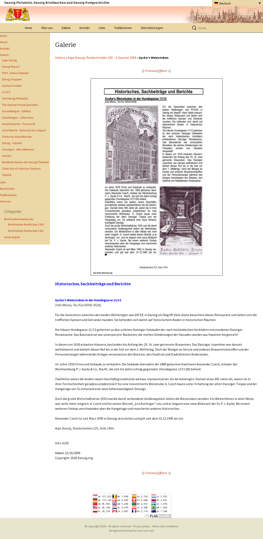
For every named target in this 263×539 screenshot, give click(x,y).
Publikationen (123, 28)
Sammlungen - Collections (18, 117)
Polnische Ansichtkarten (17, 137)
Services (5, 201)
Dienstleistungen (152, 28)
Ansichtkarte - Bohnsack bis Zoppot (24, 130)
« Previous (150, 71)
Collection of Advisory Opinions (21, 168)
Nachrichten (7, 188)
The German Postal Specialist (20, 105)
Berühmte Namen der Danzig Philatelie (25, 162)
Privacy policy (141, 526)
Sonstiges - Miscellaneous (18, 149)
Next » (164, 71)
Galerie (66, 28)
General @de (12, 237)
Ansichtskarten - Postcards (18, 124)
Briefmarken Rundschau (18, 219)
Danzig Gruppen (12, 79)
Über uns (47, 28)
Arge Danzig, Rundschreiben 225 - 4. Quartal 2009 (102, 57)
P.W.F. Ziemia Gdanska (15, 73)
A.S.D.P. (6, 92)
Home (28, 28)
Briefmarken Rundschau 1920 (26, 224)
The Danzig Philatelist (15, 98)
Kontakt (84, 28)
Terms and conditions (165, 526)
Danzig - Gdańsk (12, 143)
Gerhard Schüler (12, 86)
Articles (7, 156)
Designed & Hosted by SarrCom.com (131, 530)
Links (102, 28)
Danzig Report (11, 66)
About (3, 42)
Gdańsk (7, 175)
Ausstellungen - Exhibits (16, 111)
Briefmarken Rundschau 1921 (26, 231)
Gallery (60, 57)
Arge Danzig (9, 60)
